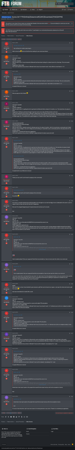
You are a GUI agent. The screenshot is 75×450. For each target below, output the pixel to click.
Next (19, 39)
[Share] (70, 43)
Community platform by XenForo (14, 448)
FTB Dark (4, 444)
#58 (72, 348)
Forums (27, 433)
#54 (72, 283)
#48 (72, 175)
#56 (72, 312)
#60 (72, 396)
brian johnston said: (18, 156)
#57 (72, 333)
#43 (72, 71)
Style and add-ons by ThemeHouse (35, 448)
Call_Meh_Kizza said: (18, 45)
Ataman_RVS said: (17, 351)
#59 (72, 369)
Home (27, 431)
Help (66, 444)
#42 (72, 56)
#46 (72, 121)
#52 (72, 234)
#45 (72, 103)
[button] (18, 9)
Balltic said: (16, 237)
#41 (72, 42)
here (49, 23)
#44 (72, 91)
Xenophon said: (17, 140)
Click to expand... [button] (42, 249)
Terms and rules (53, 444)
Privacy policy (61, 444)
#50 (72, 200)
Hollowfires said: (17, 315)
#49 (72, 187)
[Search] (64, 3)
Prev (4, 39)
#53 (72, 263)
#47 (72, 137)
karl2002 (4, 19)
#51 (72, 216)
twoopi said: (16, 74)
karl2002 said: (17, 266)
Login (52, 431)
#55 (72, 297)
